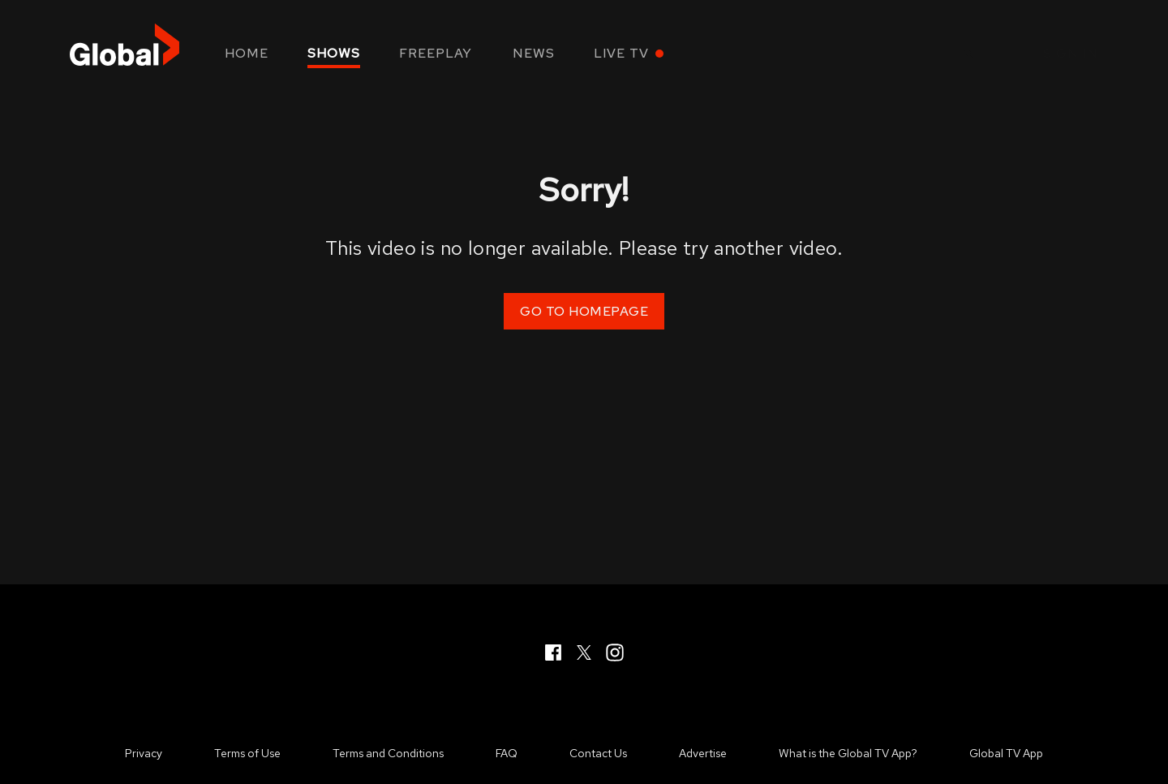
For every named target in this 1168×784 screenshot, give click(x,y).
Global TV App (1006, 753)
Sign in (1070, 53)
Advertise (703, 753)
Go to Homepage (584, 311)
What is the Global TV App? (848, 753)
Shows (333, 53)
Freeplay (435, 53)
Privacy (143, 753)
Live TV (621, 53)
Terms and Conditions (388, 753)
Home (246, 53)
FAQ (506, 753)
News (534, 53)
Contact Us (598, 753)
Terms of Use (247, 753)
